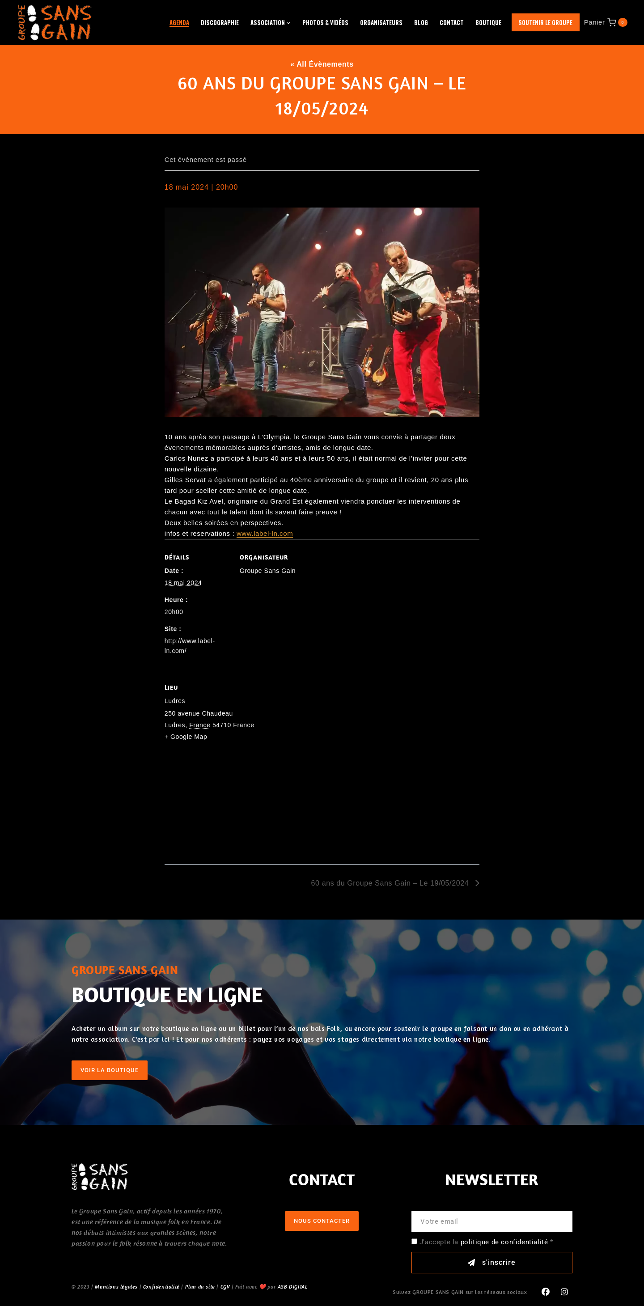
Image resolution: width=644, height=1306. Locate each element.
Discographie (220, 22)
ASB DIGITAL (293, 1286)
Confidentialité (161, 1286)
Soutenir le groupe (545, 22)
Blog (421, 22)
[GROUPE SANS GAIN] (55, 22)
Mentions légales (116, 1286)
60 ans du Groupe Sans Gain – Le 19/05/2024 (391, 883)
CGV (225, 1286)
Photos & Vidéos (325, 22)
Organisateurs (381, 22)
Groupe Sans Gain (268, 570)
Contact (452, 22)
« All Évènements (322, 64)
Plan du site (200, 1286)
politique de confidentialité (504, 1242)
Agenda (179, 22)
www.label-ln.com (265, 533)
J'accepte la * (486, 1242)
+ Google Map (186, 736)
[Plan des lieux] (322, 803)
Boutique (488, 22)
